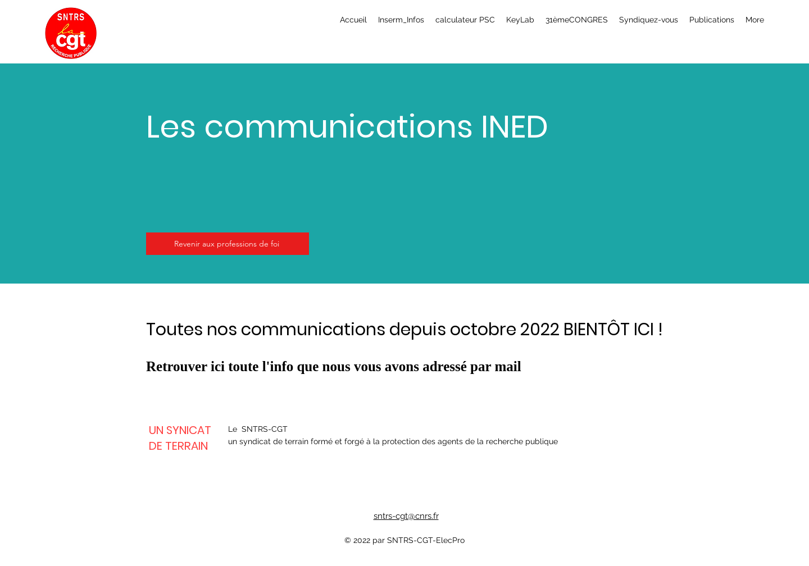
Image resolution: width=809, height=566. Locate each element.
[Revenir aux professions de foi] (227, 243)
